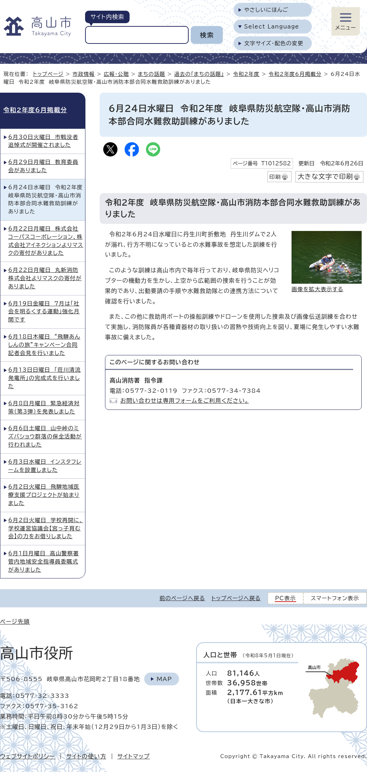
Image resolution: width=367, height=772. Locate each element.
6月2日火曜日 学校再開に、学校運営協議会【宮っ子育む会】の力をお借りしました (45, 528)
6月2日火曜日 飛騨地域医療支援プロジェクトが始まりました (44, 495)
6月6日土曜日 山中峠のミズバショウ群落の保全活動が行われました (45, 436)
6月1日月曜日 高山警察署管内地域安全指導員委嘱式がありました (43, 561)
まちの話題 (152, 74)
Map (164, 679)
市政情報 (84, 74)
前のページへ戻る (182, 598)
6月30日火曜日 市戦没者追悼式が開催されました (43, 141)
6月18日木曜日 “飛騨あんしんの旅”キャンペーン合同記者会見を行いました (44, 345)
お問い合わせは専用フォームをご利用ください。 (184, 400)
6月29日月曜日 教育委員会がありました (43, 166)
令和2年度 (246, 74)
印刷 (275, 177)
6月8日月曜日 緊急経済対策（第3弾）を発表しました (44, 407)
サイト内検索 (107, 17)
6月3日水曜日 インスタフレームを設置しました (45, 466)
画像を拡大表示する (318, 289)
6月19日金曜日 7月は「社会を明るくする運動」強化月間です (44, 312)
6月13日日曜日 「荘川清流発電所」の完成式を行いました (44, 378)
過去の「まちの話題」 (199, 74)
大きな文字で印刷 (325, 176)
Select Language (271, 26)
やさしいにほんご (266, 9)
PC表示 (285, 598)
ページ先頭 (15, 621)
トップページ (48, 74)
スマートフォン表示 (335, 598)
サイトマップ (133, 756)
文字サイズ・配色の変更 (274, 43)
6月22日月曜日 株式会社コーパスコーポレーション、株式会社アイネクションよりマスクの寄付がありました (45, 241)
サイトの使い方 (86, 756)
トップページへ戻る (236, 598)
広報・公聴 (116, 74)
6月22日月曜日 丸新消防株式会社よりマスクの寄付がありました (45, 278)
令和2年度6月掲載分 (295, 74)
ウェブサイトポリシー (27, 756)
